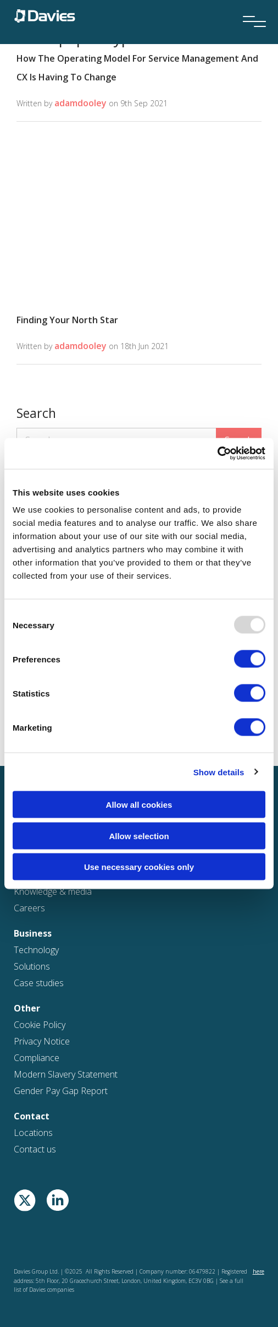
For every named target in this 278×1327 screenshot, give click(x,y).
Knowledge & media (53, 891)
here (258, 1271)
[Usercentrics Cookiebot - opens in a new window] (217, 454)
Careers (29, 908)
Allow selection (139, 835)
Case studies (39, 983)
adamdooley (80, 103)
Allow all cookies (139, 804)
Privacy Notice (42, 1041)
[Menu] (250, 6)
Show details (218, 771)
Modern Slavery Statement (66, 1074)
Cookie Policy (39, 1025)
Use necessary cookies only (139, 867)
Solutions (32, 966)
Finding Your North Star (67, 320)
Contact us (35, 1149)
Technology (36, 950)
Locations (33, 1133)
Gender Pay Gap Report (61, 1091)
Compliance (36, 1058)
